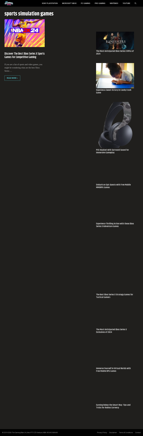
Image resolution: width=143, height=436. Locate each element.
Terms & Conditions (126, 432)
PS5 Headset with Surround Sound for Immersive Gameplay (112, 151)
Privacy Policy (102, 432)
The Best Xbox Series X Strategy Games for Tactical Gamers (114, 296)
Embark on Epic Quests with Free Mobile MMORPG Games (113, 186)
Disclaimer (113, 432)
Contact (138, 432)
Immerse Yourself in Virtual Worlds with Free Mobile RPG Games (113, 370)
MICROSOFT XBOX (69, 3)
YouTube (126, 3)
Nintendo (114, 3)
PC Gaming (85, 3)
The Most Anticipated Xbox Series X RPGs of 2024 (115, 52)
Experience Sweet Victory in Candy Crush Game (113, 91)
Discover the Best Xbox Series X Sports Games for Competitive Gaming (24, 55)
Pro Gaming (100, 3)
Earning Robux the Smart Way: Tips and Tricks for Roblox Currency (113, 406)
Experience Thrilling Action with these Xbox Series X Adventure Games (115, 225)
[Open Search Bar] (135, 3)
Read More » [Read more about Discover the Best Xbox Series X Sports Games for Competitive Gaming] (12, 78)
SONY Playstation (50, 3)
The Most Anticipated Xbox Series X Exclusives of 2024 (111, 331)
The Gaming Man (18, 432)
